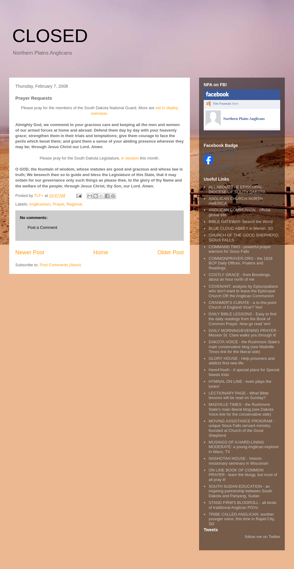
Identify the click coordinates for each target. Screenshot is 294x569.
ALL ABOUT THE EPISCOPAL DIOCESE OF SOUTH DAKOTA (237, 189)
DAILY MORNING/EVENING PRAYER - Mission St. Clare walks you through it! (244, 333)
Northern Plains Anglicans (244, 119)
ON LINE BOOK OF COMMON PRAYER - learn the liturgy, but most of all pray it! (243, 475)
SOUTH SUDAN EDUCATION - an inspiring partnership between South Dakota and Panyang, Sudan (240, 491)
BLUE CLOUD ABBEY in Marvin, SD (241, 228)
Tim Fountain (222, 103)
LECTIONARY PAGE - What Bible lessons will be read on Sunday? (239, 395)
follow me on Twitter (262, 536)
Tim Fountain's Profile (220, 152)
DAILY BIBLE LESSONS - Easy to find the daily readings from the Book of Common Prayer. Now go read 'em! (242, 319)
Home (100, 252)
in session (130, 158)
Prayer (58, 204)
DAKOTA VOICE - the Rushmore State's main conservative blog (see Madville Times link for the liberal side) (244, 347)
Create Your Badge (218, 168)
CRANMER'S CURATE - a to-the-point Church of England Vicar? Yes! (242, 305)
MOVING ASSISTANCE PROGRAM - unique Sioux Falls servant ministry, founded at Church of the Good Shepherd (242, 428)
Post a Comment (42, 227)
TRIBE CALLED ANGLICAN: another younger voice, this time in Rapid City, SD (242, 519)
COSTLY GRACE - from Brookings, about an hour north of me (240, 277)
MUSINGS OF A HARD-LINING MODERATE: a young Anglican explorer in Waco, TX (244, 447)
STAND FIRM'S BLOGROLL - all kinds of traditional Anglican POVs (242, 505)
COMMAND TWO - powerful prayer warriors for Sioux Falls (240, 249)
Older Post (170, 252)
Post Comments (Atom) (60, 265)
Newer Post (29, 252)
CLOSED (50, 35)
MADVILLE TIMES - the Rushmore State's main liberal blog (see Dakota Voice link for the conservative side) (241, 409)
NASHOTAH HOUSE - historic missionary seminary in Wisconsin (238, 461)
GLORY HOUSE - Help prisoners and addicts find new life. (242, 361)
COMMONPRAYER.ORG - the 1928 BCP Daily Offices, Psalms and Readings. (241, 263)
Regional (74, 204)
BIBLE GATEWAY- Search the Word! (241, 221)
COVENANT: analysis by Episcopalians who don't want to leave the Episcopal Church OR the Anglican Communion (243, 291)
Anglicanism (40, 204)
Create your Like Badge (264, 134)
